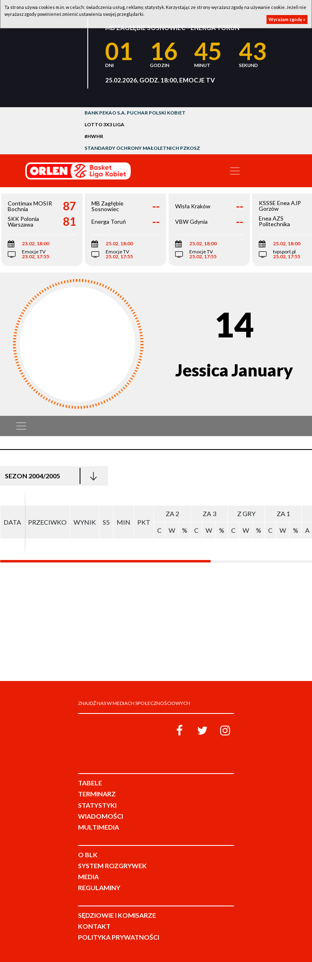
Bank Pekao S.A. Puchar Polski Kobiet (135, 113)
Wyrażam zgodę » (287, 19)
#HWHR (93, 136)
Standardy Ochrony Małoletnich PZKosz (142, 148)
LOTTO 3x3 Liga (104, 124)
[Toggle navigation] (234, 171)
